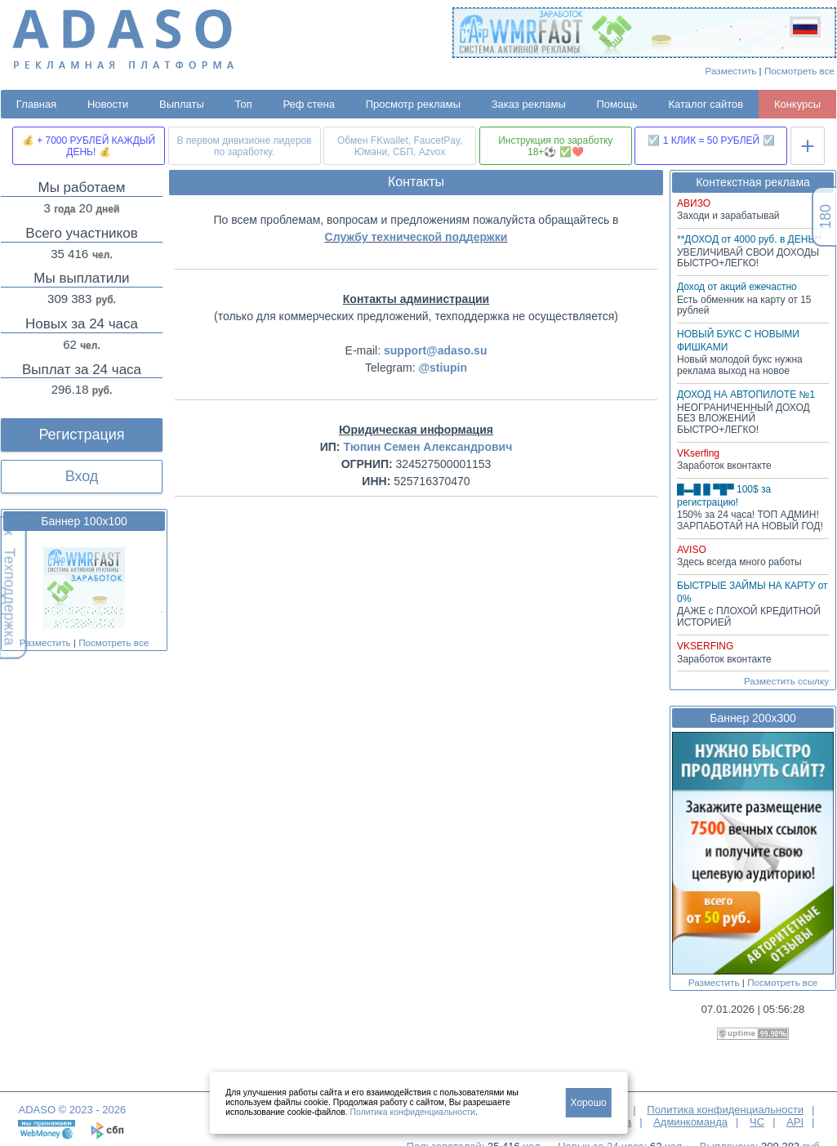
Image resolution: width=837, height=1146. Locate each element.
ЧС (757, 1122)
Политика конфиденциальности (725, 1110)
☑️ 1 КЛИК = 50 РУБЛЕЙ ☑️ (711, 140)
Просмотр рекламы (413, 104)
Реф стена (309, 104)
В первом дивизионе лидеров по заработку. (244, 146)
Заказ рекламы (529, 104)
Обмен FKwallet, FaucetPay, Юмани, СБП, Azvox (399, 146)
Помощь (617, 104)
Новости (107, 104)
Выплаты (181, 104)
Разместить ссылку (786, 681)
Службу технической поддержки (416, 236)
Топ (243, 104)
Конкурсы (797, 104)
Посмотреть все (799, 70)
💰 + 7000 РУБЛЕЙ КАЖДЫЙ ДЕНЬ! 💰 (88, 146)
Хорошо (589, 1102)
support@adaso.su (435, 350)
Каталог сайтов (705, 104)
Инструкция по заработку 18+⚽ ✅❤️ (555, 146)
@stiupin (442, 367)
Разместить (731, 70)
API (795, 1122)
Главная (36, 104)
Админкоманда (690, 1122)
